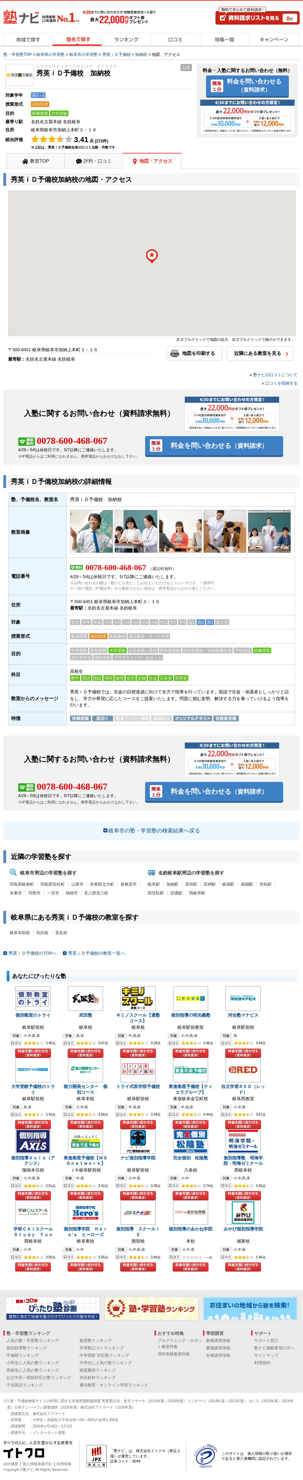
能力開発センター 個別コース (85, 1089)
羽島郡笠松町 (52, 884)
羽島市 (34, 893)
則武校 (42, 932)
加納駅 (172, 884)
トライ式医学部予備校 (138, 1086)
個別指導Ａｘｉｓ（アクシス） (33, 1160)
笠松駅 (266, 884)
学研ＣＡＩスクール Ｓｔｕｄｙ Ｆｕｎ (35, 1231)
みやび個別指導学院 (243, 1228)
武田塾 (85, 1015)
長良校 (61, 932)
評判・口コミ (97, 161)
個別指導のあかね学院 (190, 1228)
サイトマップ (266, 1355)
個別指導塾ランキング (26, 1348)
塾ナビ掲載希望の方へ (274, 1348)
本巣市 (16, 893)
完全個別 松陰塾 (190, 1157)
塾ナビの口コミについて (275, 374)
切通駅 (176, 893)
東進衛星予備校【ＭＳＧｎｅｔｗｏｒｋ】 (85, 1160)
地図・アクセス (155, 161)
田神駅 (210, 884)
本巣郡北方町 (102, 884)
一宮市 (53, 893)
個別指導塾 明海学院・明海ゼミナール (243, 1160)
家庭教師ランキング (97, 1370)
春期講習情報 (218, 1340)
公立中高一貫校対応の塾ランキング (38, 1377)
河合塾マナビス (243, 1015)
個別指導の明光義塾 (190, 1015)
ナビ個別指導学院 (138, 1157)
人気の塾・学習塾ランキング (32, 1340)
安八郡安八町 (96, 893)
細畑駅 (247, 884)
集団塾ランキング (95, 1340)
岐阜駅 (154, 884)
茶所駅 (191, 884)
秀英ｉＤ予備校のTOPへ (32, 953)
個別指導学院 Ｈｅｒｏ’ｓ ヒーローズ (85, 1231)
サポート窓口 (266, 1340)
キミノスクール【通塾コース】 (138, 1018)
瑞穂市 (72, 893)
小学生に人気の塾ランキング (32, 1362)
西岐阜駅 (197, 893)
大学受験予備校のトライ (33, 1089)
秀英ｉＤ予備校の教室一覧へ (96, 953)
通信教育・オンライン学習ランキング (113, 1385)
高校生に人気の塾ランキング (32, 1370)
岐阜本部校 (20, 932)
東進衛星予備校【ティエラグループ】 (190, 1089)
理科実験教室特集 (174, 1354)
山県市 (77, 884)
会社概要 (10, 1464)
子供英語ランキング (24, 1385)
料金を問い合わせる (254, 85)
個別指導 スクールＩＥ (138, 1231)
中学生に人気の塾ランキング (105, 1362)
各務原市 (129, 884)
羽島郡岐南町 (22, 884)
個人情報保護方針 (37, 1464)
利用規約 (262, 1362)
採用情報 (64, 1464)
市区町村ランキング (97, 1377)
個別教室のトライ (32, 1015)
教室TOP (39, 161)
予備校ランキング (22, 1355)
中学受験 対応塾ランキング (104, 1355)
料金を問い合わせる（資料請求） (33, 1053)
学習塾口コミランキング (101, 1348)
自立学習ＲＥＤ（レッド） (243, 1089)
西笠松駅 (156, 893)
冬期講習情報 (218, 1355)
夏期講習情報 (218, 1348)
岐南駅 (228, 884)
